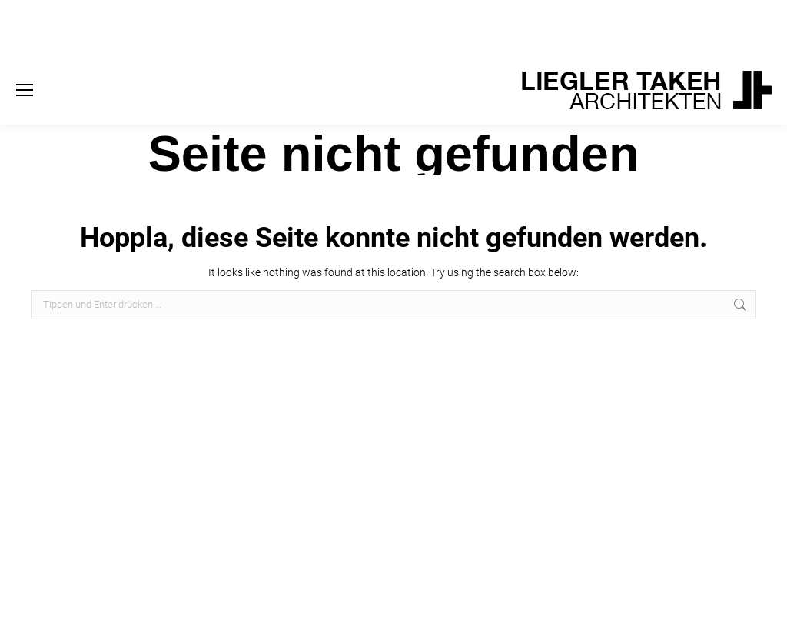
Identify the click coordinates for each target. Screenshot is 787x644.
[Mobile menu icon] (24, 90)
